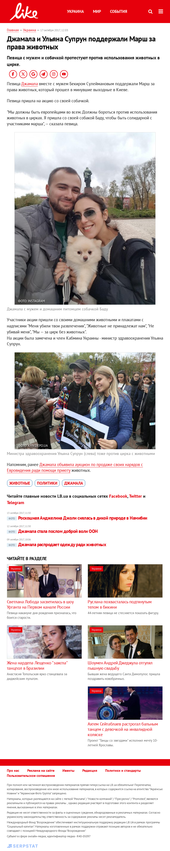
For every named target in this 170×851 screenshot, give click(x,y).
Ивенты (68, 770)
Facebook (118, 496)
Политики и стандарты (123, 770)
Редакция (89, 770)
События (118, 11)
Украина (75, 11)
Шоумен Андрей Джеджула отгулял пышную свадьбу (120, 665)
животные (19, 483)
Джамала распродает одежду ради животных (56, 544)
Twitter (135, 496)
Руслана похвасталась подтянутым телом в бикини (120, 604)
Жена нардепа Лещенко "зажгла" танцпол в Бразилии (37, 665)
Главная (13, 30)
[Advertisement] (44, 717)
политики (47, 483)
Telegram (15, 502)
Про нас (13, 770)
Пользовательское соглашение (31, 775)
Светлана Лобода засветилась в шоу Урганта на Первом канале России (40, 604)
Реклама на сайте (40, 770)
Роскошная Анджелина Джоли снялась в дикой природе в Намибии (77, 518)
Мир (97, 11)
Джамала (29, 83)
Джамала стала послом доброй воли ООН (52, 531)
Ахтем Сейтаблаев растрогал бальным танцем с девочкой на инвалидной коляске (123, 729)
